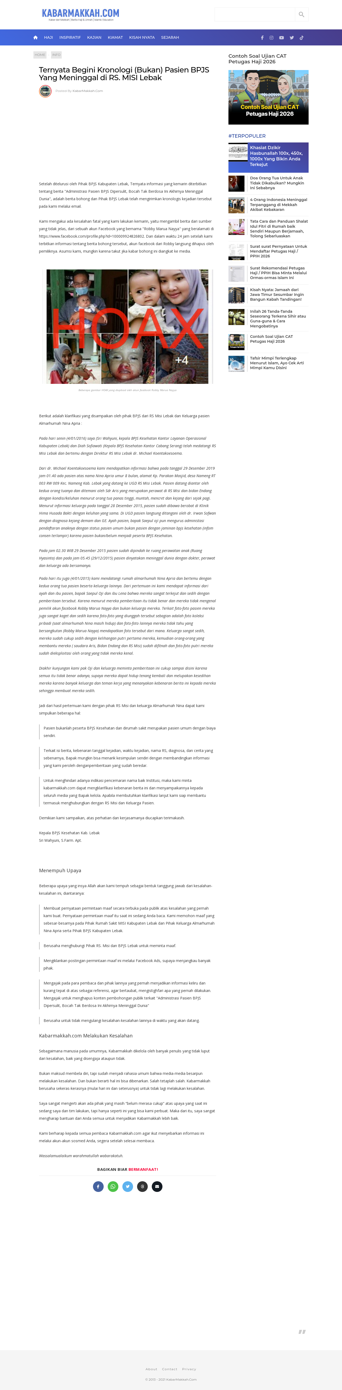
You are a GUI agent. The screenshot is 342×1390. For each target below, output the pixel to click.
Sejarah (170, 37)
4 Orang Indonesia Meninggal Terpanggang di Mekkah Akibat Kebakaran (278, 204)
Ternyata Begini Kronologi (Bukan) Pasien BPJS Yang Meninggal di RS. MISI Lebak (124, 73)
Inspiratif (70, 37)
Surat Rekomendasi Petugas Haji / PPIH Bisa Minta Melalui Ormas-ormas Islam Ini (278, 273)
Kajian (94, 37)
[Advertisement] (127, 137)
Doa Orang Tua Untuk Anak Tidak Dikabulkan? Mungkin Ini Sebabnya (277, 183)
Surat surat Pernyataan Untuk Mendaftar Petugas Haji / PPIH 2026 (278, 251)
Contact (170, 1369)
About (152, 1369)
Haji (48, 37)
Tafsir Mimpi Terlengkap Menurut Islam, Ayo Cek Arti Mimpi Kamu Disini (277, 363)
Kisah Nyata (142, 37)
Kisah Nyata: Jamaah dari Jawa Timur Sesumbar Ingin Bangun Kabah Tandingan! (277, 294)
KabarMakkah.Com (88, 91)
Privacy (189, 1369)
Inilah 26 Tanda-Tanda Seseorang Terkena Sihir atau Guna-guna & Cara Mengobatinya (278, 319)
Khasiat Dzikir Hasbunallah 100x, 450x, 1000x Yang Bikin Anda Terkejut (276, 156)
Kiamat (115, 37)
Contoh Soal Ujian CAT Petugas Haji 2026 (257, 59)
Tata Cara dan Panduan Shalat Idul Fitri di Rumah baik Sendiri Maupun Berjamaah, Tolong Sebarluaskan (279, 228)
